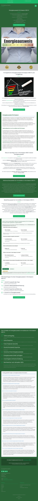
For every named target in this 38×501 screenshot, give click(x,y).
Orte (2, 490)
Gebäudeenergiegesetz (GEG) (7, 141)
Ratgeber (2, 486)
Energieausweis (5, 157)
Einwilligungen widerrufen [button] (24, 487)
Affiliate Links (3, 491)
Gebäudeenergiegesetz (9, 100)
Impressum (19, 496)
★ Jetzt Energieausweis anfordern (19, 109)
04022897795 (5, 478)
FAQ (2, 488)
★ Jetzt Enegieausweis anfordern (19, 195)
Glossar (2, 487)
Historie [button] (21, 486)
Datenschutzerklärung (19, 497)
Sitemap (19, 498)
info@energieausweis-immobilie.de (8, 479)
